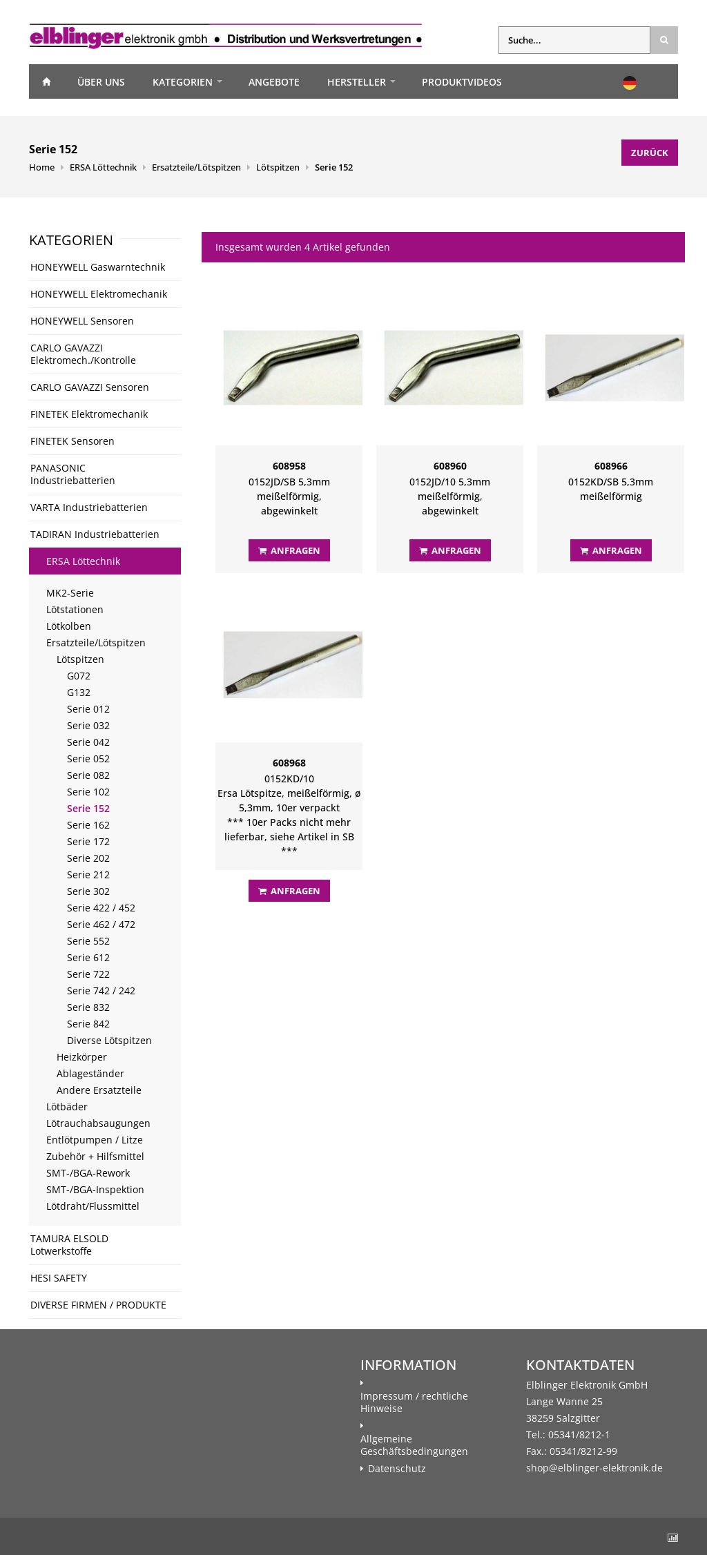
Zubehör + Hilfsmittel (95, 1156)
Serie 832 (88, 1007)
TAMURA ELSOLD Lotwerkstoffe (69, 1244)
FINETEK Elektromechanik (89, 414)
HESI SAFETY (58, 1277)
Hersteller (356, 81)
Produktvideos (462, 81)
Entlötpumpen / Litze (94, 1139)
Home (46, 81)
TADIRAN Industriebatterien (94, 534)
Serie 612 (88, 957)
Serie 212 (88, 874)
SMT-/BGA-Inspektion (95, 1189)
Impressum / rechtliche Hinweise (414, 1402)
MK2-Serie (70, 592)
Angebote (274, 81)
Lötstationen (75, 609)
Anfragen (289, 550)
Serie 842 (88, 1023)
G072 (78, 675)
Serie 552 (88, 940)
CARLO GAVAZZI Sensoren (89, 387)
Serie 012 (88, 708)
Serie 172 (88, 841)
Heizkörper (82, 1056)
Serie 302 (88, 891)
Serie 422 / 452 (101, 907)
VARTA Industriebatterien (89, 507)
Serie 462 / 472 (101, 924)
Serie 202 (88, 858)
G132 (78, 692)
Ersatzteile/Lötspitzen (196, 167)
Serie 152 (334, 167)
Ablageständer (90, 1073)
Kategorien (183, 81)
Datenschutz (397, 1468)
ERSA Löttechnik (103, 167)
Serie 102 (88, 791)
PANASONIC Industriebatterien (72, 474)
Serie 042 (88, 741)
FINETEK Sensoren (72, 440)
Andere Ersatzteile (99, 1090)
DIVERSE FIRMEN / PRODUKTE (98, 1304)
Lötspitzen (278, 167)
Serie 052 (88, 758)
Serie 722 (88, 974)
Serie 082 (88, 775)
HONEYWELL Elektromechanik (98, 293)
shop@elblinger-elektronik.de (594, 1467)
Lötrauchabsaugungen (98, 1123)
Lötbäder (67, 1106)
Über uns (101, 81)
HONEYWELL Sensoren (82, 320)
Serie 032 (88, 725)
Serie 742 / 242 (101, 990)
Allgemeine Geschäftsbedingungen (414, 1445)
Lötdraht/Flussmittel (92, 1206)
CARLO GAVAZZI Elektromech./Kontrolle (83, 354)
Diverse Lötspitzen (109, 1040)
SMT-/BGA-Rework (88, 1172)
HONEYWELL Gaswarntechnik (97, 266)
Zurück (649, 152)
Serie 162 (88, 824)
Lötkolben (68, 625)
